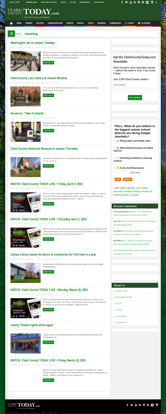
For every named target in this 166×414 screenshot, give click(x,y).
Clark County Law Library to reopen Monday (39, 78)
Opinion (29, 24)
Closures (144, 23)
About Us (63, 2)
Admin (43, 412)
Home (20, 33)
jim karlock (117, 250)
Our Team (73, 2)
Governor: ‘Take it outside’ (27, 113)
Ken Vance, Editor (24, 118)
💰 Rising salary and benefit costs (133, 141)
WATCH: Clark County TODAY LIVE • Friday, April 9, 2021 (47, 184)
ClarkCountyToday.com (26, 47)
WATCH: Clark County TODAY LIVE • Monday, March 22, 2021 (49, 290)
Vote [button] (118, 179)
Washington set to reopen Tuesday (33, 43)
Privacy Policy (53, 412)
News (19, 24)
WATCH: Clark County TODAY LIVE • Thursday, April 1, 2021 (49, 219)
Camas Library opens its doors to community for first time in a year (53, 254)
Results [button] (127, 179)
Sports (70, 24)
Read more (48, 62)
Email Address (119, 85)
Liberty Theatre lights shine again (32, 325)
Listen (129, 23)
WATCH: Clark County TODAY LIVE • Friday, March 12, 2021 (48, 360)
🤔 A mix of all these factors (130, 168)
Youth (90, 24)
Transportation (55, 24)
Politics (40, 24)
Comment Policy (99, 2)
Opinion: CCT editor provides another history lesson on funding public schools (132, 191)
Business (102, 24)
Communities (115, 24)
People (80, 24)
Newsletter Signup (31, 2)
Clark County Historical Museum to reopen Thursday (44, 149)
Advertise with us (85, 2)
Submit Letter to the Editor (49, 2)
